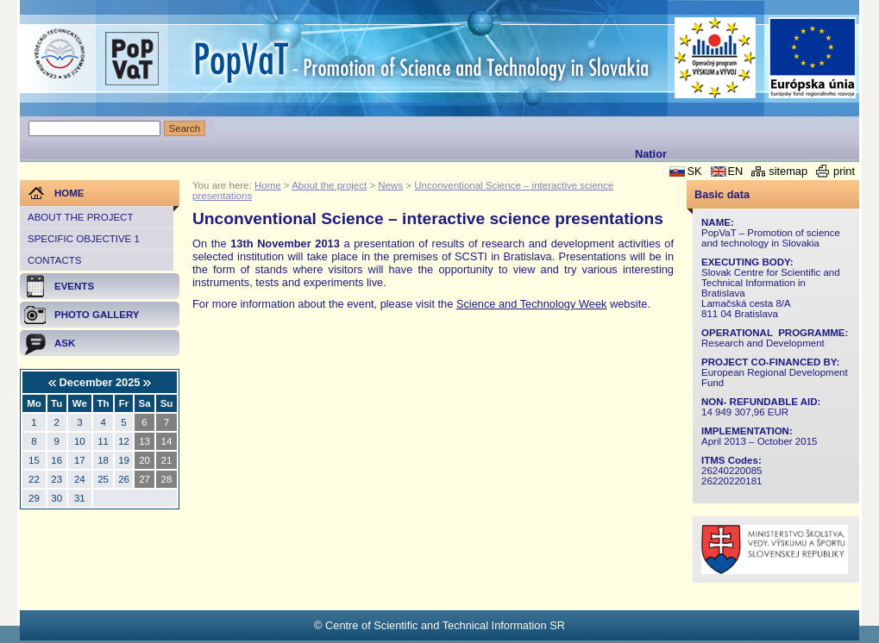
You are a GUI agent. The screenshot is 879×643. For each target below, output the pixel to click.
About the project (80, 217)
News (390, 185)
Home (267, 185)
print (844, 171)
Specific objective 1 (84, 239)
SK (694, 171)
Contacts (54, 260)
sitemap (788, 171)
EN (736, 171)
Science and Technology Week (531, 303)
